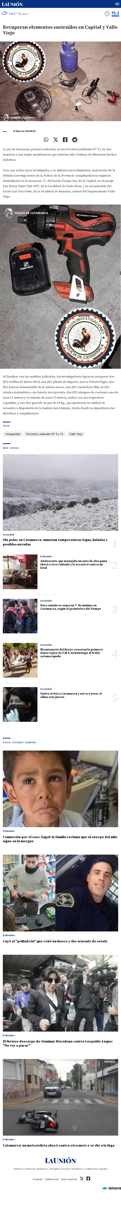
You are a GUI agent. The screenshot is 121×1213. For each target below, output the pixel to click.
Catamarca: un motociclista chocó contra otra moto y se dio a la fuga (58, 1145)
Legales (103, 1168)
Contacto (38, 1179)
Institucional (51, 1179)
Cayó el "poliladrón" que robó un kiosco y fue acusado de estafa (55, 941)
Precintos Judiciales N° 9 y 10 (44, 434)
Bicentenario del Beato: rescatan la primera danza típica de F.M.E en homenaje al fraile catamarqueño (71, 653)
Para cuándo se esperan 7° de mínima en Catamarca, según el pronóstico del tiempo (70, 607)
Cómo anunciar (69, 1179)
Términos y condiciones (84, 1168)
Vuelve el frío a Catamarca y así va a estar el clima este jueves (71, 695)
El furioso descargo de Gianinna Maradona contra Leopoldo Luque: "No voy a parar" (58, 1043)
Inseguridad (13, 434)
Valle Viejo (75, 434)
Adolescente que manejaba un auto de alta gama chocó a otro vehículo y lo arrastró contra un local (73, 564)
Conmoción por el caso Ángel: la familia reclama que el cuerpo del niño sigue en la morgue (60, 839)
